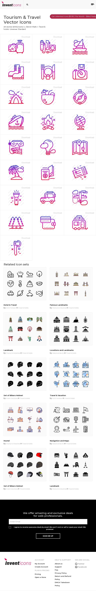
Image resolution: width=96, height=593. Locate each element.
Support (58, 567)
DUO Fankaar (11, 308)
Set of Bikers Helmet (13, 395)
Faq (56, 570)
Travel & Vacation (58, 395)
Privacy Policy (61, 573)
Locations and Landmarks (62, 350)
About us (58, 564)
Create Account (41, 567)
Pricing (38, 574)
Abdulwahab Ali (58, 353)
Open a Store (40, 577)
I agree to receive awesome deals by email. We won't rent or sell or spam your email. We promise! (50, 528)
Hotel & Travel (10, 305)
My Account (40, 564)
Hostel (7, 441)
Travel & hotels (23, 308)
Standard (22, 29)
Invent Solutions (11, 398)
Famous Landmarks (59, 305)
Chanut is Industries (59, 308)
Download (25, 37)
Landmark (8, 350)
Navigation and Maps (59, 441)
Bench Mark (31, 27)
